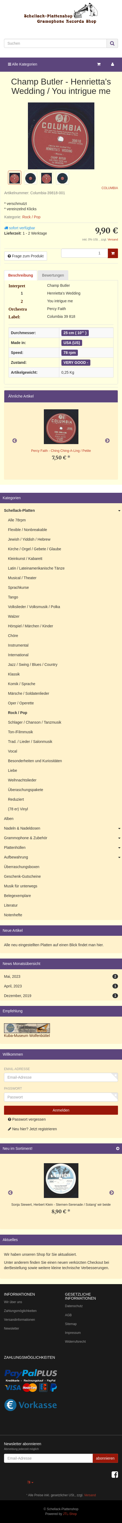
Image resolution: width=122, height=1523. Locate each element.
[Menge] (84, 253)
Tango (13, 597)
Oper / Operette (21, 703)
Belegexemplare (17, 896)
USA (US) (72, 343)
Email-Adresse (17, 1069)
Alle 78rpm (17, 520)
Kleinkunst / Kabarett (25, 558)
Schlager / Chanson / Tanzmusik (34, 722)
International (18, 655)
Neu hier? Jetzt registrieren (32, 1129)
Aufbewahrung (63, 857)
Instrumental (18, 645)
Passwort (13, 1088)
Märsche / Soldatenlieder (28, 693)
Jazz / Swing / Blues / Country (32, 664)
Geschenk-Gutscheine (22, 876)
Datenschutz (74, 1306)
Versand (113, 239)
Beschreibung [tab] (20, 275)
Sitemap (71, 1324)
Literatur (11, 905)
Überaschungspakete (25, 790)
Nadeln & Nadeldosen (63, 828)
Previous (14, 440)
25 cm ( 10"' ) (75, 333)
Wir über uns (13, 1302)
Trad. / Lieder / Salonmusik (30, 741)
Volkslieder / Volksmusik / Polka (34, 607)
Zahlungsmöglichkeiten (20, 1311)
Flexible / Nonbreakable (27, 530)
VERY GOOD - (76, 362)
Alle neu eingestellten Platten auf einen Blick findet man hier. (54, 945)
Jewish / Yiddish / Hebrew (29, 539)
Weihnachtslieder (22, 780)
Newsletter (11, 1328)
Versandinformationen (19, 1320)
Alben (9, 818)
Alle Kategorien (22, 64)
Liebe (12, 770)
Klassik (14, 674)
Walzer (13, 616)
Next (107, 440)
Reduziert (16, 799)
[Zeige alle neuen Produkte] (117, 1149)
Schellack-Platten (63, 511)
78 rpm (70, 352)
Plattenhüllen (63, 848)
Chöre (13, 635)
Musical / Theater (22, 578)
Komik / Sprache (21, 684)
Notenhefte (13, 915)
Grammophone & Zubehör (63, 838)
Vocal (12, 751)
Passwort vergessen (27, 1119)
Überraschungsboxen (21, 867)
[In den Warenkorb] (113, 253)
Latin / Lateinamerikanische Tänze (36, 568)
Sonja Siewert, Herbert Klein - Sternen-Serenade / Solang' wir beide (61, 1205)
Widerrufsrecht (75, 1341)
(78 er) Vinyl (18, 809)
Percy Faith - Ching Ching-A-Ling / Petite (61, 451)
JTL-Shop (70, 1514)
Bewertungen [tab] (53, 275)
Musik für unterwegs (20, 886)
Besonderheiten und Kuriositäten (35, 761)
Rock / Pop (31, 217)
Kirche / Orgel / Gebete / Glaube (34, 549)
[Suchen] (55, 43)
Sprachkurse (18, 587)
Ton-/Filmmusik (20, 732)
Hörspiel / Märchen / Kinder (30, 626)
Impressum (73, 1333)
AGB (68, 1315)
